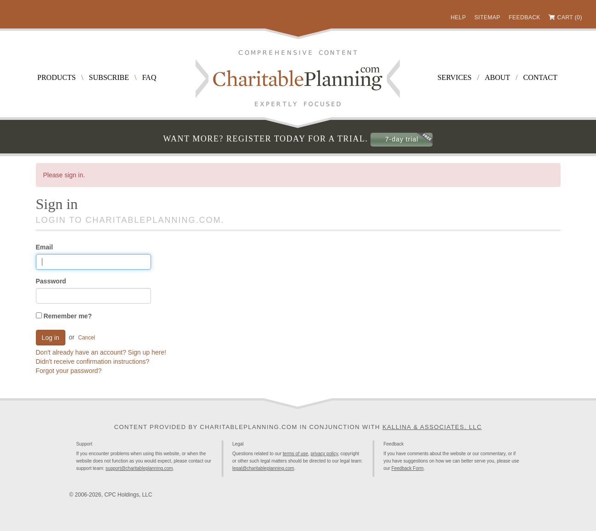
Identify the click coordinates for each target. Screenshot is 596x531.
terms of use (295, 453)
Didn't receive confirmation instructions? (93, 361)
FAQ (149, 77)
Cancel (86, 337)
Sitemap (487, 17)
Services (454, 77)
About (497, 77)
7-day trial (401, 139)
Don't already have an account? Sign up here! (101, 352)
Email (44, 247)
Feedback (524, 17)
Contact (540, 77)
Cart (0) (569, 17)
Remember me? (64, 316)
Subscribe (109, 77)
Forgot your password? (69, 370)
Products (56, 77)
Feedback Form (407, 468)
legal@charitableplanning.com (263, 468)
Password (51, 281)
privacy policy (324, 453)
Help (458, 17)
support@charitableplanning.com (139, 468)
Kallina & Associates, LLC (432, 427)
